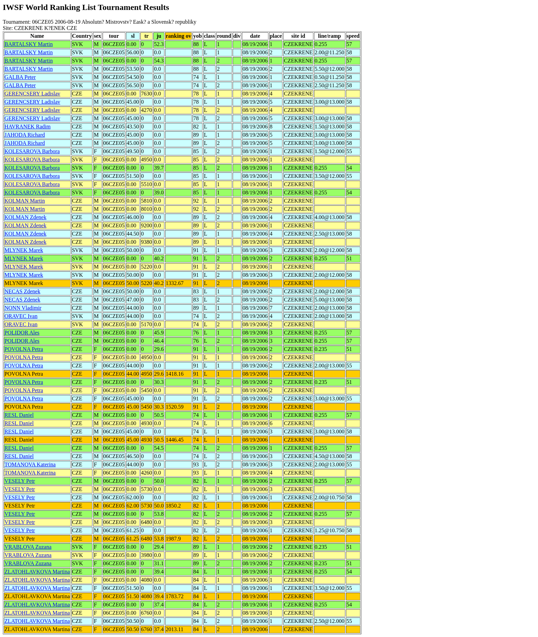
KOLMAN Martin (24, 201)
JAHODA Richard (24, 135)
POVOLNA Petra (23, 349)
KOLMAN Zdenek (25, 217)
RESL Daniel (19, 415)
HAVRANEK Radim (27, 126)
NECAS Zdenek (22, 291)
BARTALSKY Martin (28, 44)
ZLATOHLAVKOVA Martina (37, 572)
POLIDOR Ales (21, 332)
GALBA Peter (20, 77)
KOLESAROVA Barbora (32, 151)
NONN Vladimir (23, 308)
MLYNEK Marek (23, 250)
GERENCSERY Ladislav (32, 93)
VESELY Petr (19, 481)
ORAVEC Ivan (20, 316)
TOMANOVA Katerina (30, 464)
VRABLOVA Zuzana (27, 547)
